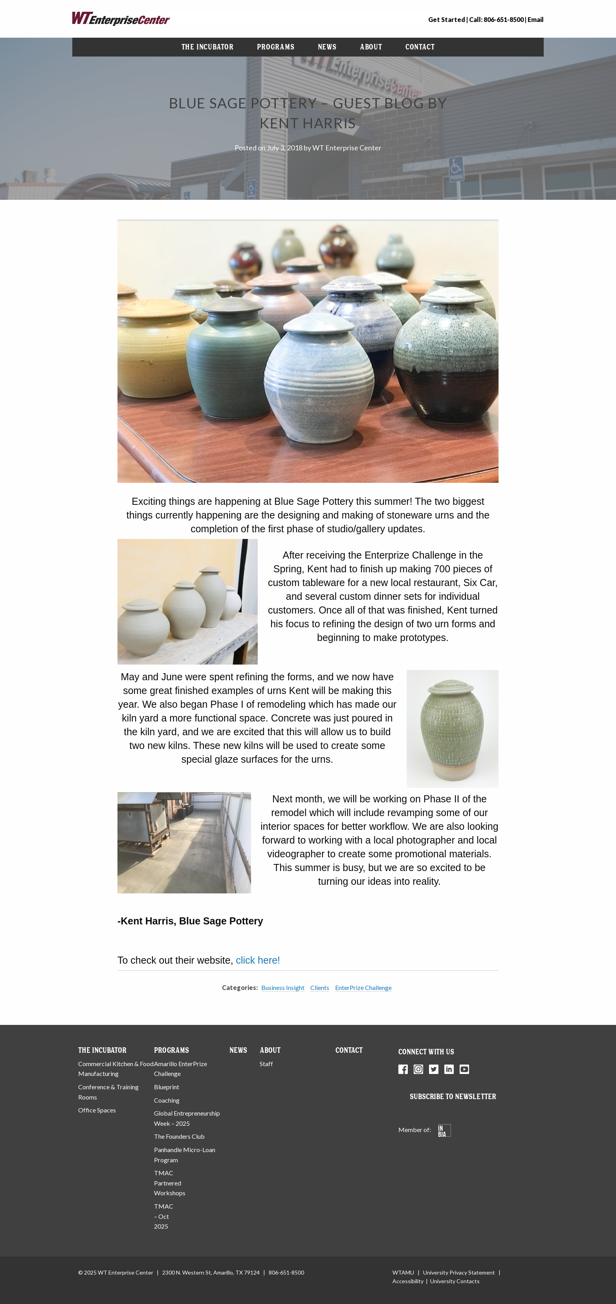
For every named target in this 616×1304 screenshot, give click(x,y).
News (327, 46)
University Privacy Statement (459, 1272)
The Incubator (208, 46)
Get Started (446, 19)
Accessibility (408, 1281)
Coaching (167, 1100)
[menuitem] (207, 47)
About (371, 46)
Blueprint (166, 1086)
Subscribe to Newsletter (453, 1096)
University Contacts (455, 1281)
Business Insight (282, 987)
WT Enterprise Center (346, 147)
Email (536, 19)
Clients (319, 987)
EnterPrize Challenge (363, 987)
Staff (266, 1063)
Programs (275, 46)
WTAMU (403, 1272)
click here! (258, 960)
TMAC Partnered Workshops (169, 1182)
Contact (420, 46)
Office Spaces (97, 1110)
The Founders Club (179, 1136)
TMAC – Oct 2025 (163, 1216)
